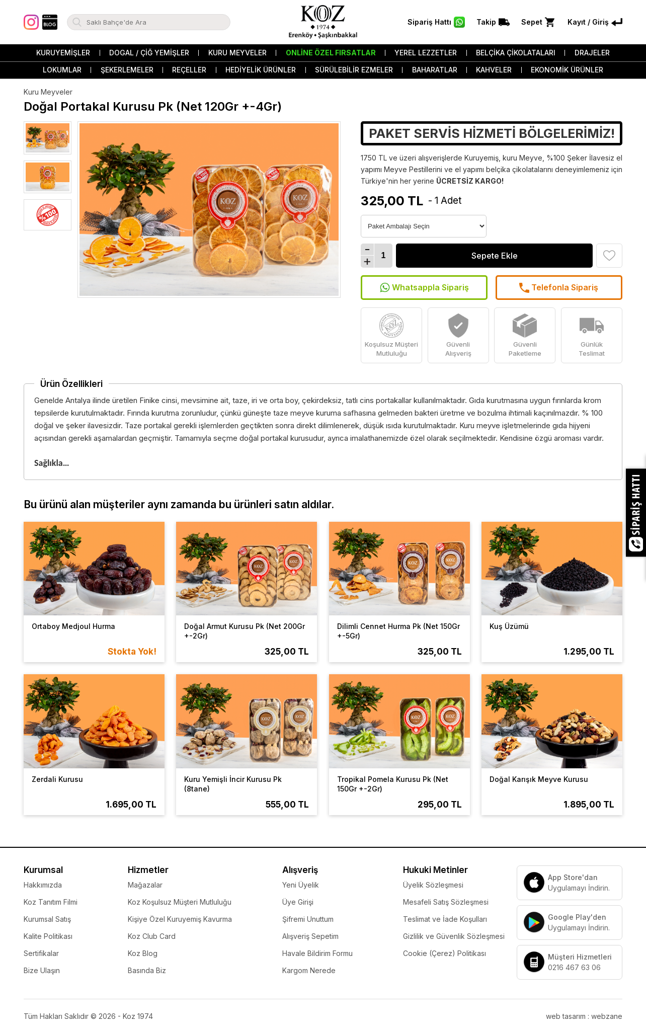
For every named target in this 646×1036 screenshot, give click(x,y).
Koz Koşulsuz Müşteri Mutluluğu (179, 902)
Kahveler (494, 69)
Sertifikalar (41, 953)
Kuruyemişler (63, 52)
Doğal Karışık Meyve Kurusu (539, 779)
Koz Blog (142, 953)
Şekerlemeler (127, 69)
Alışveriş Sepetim (310, 936)
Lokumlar (62, 69)
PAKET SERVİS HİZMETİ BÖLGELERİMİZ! (492, 133)
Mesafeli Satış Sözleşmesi (446, 902)
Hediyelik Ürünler (260, 69)
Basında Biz (147, 970)
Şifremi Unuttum (308, 919)
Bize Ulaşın (42, 970)
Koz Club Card (152, 936)
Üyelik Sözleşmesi (433, 885)
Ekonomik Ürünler (567, 69)
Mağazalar (145, 885)
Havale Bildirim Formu (317, 953)
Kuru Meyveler (237, 52)
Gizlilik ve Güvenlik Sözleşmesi (454, 936)
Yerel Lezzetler (425, 52)
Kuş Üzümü (509, 626)
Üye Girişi (297, 902)
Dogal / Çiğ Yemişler (149, 52)
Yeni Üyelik (300, 885)
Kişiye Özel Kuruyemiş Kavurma (180, 919)
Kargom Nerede (309, 970)
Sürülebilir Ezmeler (354, 69)
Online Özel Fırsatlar (331, 52)
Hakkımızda (43, 885)
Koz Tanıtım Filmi (50, 902)
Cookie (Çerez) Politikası (444, 953)
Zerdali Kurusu (57, 779)
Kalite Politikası (48, 936)
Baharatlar (434, 69)
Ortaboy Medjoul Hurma (73, 626)
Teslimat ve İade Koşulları (445, 919)
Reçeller (189, 69)
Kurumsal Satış (47, 919)
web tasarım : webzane (584, 1016)
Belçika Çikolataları (515, 52)
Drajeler (592, 52)
